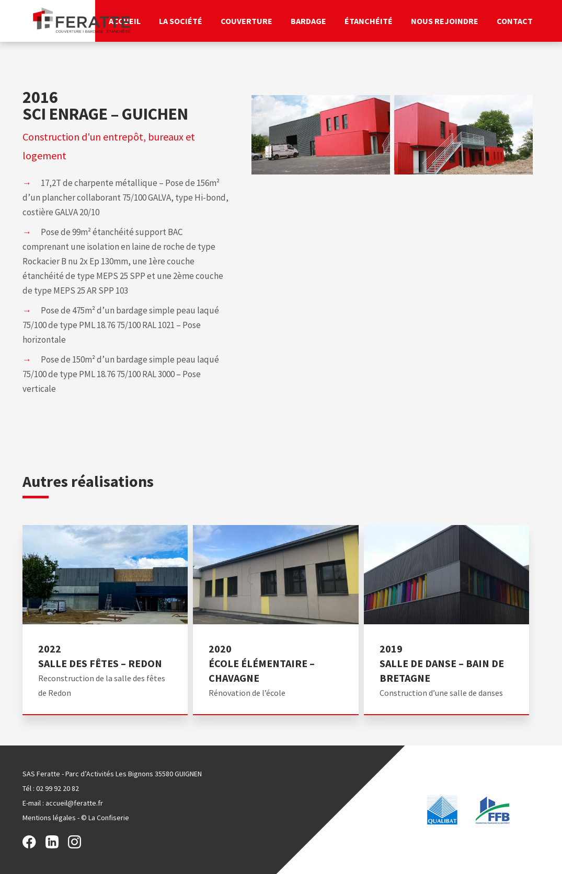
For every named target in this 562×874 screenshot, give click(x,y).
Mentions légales (49, 817)
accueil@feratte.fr (74, 803)
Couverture (246, 21)
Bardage (308, 21)
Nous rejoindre (444, 21)
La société (180, 21)
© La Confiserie (105, 817)
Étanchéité (369, 21)
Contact (515, 21)
